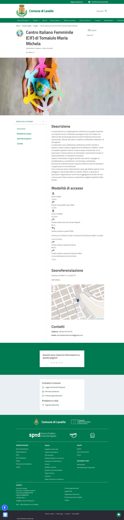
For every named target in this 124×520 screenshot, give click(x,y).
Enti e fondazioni (21, 458)
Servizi (47, 445)
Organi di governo (21, 452)
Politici (18, 461)
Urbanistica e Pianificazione (53, 461)
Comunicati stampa (83, 452)
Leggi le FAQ (68, 491)
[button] (98, 2)
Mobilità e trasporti (50, 467)
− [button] (54, 289)
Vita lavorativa (49, 455)
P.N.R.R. (67, 500)
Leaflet (92, 318)
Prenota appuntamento (72, 488)
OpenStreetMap (100, 318)
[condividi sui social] (92, 30)
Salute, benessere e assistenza (54, 479)
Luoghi (35, 26)
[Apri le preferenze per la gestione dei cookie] (5, 514)
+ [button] (54, 287)
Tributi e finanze (49, 473)
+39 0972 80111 (21, 498)
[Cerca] (106, 11)
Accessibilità (75, 514)
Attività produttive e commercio (54, 458)
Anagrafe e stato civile (51, 449)
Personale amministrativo (24, 464)
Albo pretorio (81, 464)
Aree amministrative (22, 449)
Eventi (79, 455)
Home (18, 26)
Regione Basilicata (77, 2)
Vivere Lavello (26, 26)
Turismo (47, 464)
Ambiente (48, 476)
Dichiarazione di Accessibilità (73, 497)
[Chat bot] (118, 514)
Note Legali (60, 514)
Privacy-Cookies (49, 514)
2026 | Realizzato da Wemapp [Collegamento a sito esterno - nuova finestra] (25, 519)
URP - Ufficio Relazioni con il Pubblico (27, 504)
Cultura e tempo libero (51, 452)
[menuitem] (70, 20)
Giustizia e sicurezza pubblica (53, 470)
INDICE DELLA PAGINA (25, 121)
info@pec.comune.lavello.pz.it (25, 501)
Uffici (17, 455)
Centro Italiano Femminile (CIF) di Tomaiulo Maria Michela (58, 26)
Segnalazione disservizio (72, 494)
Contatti (19, 485)
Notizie (79, 449)
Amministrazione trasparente (86, 467)
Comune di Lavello (41, 10)
